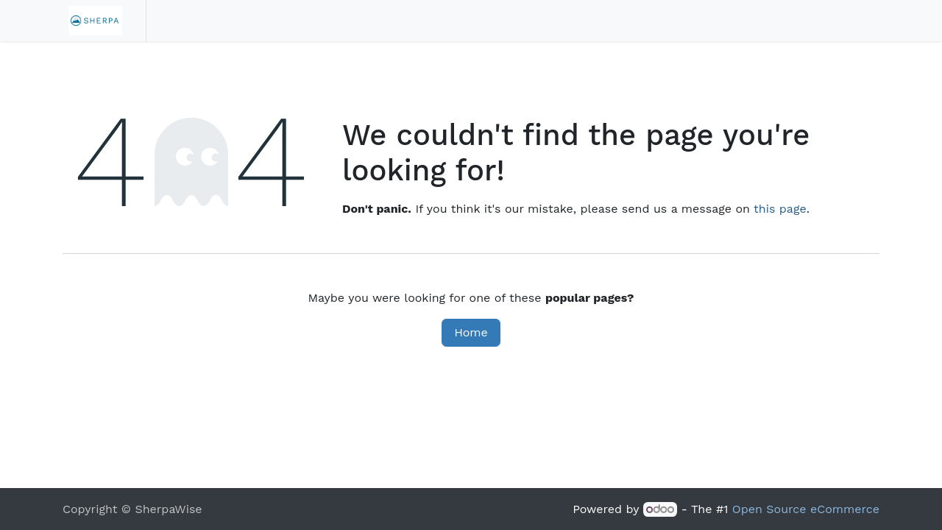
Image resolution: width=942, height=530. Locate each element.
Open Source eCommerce (805, 509)
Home (471, 332)
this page (780, 209)
